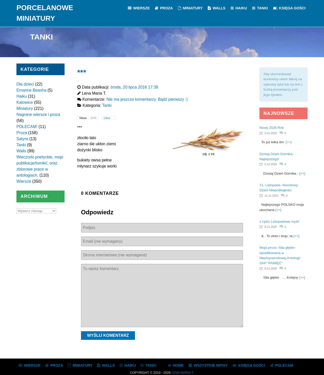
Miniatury (24, 108)
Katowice (24, 102)
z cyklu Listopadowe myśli (279, 221)
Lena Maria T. (182, 372)
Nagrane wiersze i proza (38, 114)
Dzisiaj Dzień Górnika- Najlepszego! (276, 156)
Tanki (21, 145)
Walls (21, 151)
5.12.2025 (271, 164)
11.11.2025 (271, 195)
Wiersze (23, 181)
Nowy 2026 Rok (271, 128)
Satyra (22, 139)
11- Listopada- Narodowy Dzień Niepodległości (278, 187)
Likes (107, 117)
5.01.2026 (271, 133)
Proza (21, 133)
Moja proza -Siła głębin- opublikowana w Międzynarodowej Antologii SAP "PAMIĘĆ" (279, 255)
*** (81, 72)
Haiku (21, 96)
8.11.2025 (271, 226)
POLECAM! (26, 126)
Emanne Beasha (31, 90)
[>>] (288, 142)
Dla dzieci (25, 84)
